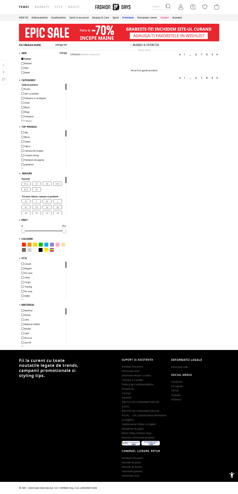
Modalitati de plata (133, 428)
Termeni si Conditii (132, 380)
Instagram (177, 386)
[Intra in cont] (181, 7)
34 (36, 207)
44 (47, 213)
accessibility (231, 475)
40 (26, 213)
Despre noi (128, 388)
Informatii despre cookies (136, 375)
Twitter (3, 79)
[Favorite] (205, 7)
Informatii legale (186, 360)
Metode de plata (131, 462)
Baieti (73, 7)
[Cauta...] (161, 6)
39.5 (58, 183)
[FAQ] (193, 7)
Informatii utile (179, 367)
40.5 (26, 189)
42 (36, 189)
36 (47, 207)
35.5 (26, 183)
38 (47, 183)
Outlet (165, 17)
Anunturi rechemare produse (138, 437)
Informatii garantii (132, 471)
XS (26, 201)
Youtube (176, 395)
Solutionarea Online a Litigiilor (139, 424)
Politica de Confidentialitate (138, 384)
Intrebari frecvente (132, 366)
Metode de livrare (132, 466)
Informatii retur (130, 371)
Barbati (42, 7)
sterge (63, 52)
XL (26, 207)
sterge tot (61, 44)
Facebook (176, 381)
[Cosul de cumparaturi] (216, 7)
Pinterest (176, 399)
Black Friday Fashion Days (137, 433)
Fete (59, 7)
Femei (24, 7)
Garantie (127, 397)
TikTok (175, 390)
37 (36, 183)
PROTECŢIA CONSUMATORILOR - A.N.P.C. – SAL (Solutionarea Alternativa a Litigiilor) (144, 415)
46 (57, 213)
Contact (126, 393)
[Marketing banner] (119, 32)
